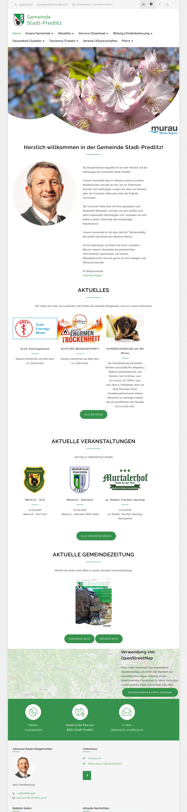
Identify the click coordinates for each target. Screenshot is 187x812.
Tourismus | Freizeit (64, 41)
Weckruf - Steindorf (80, 499)
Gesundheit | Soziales (28, 41)
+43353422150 (25, 4)
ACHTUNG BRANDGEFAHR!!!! (80, 348)
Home (16, 33)
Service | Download (94, 33)
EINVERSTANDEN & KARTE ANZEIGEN (150, 692)
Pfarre (128, 41)
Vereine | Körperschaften (100, 41)
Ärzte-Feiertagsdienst (35, 348)
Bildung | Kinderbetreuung (133, 33)
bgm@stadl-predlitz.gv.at (31, 797)
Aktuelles (66, 33)
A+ (144, 4)
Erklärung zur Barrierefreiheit (105, 763)
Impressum (94, 758)
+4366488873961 (25, 793)
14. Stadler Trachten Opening (125, 499)
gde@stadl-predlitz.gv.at (54, 4)
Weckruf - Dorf (35, 499)
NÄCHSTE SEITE (109, 639)
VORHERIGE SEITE (79, 639)
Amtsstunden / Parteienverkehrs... (95, 4)
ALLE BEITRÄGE (93, 414)
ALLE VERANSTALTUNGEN (96, 536)
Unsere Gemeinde (39, 33)
